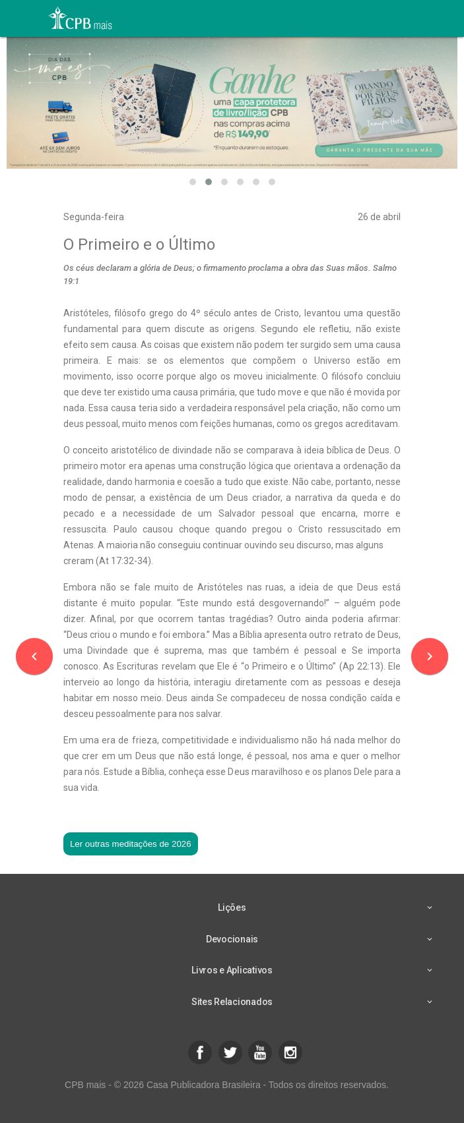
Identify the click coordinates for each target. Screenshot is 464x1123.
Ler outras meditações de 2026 (130, 844)
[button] (193, 181)
